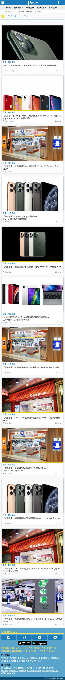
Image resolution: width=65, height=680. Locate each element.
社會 (25, 651)
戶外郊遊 (41, 651)
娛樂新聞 (29, 11)
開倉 (17, 648)
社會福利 (51, 651)
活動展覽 (5, 648)
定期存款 (38, 11)
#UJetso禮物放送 (34, 670)
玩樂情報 (29, 7)
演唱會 (8, 7)
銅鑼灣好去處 (39, 648)
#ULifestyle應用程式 (9, 670)
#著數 (3, 673)
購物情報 (40, 7)
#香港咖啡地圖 (48, 667)
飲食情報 (52, 7)
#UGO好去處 (6, 667)
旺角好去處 (17, 651)
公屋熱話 (20, 11)
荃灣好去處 (6, 651)
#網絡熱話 (11, 673)
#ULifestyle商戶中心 (50, 670)
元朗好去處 (52, 648)
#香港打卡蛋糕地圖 (33, 667)
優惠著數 (17, 7)
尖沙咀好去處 (26, 648)
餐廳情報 (32, 651)
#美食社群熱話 (19, 667)
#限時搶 (22, 670)
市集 (12, 648)
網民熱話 (4, 658)
